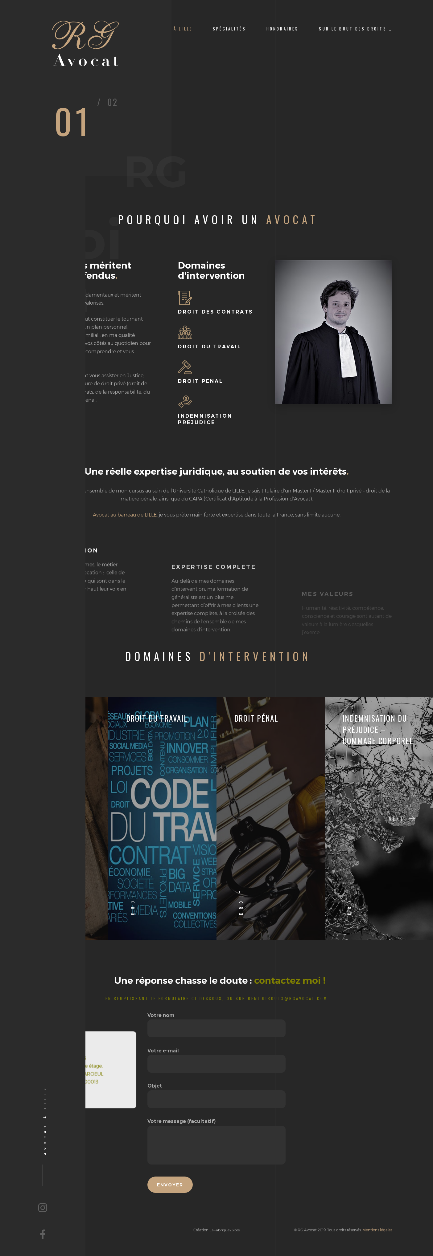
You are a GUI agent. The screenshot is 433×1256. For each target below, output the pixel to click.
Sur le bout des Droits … (355, 29)
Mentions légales (377, 1230)
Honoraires (282, 29)
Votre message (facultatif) (216, 1142)
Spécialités (229, 29)
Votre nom (216, 1021)
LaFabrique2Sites (224, 1230)
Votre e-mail (216, 1057)
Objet (216, 1092)
